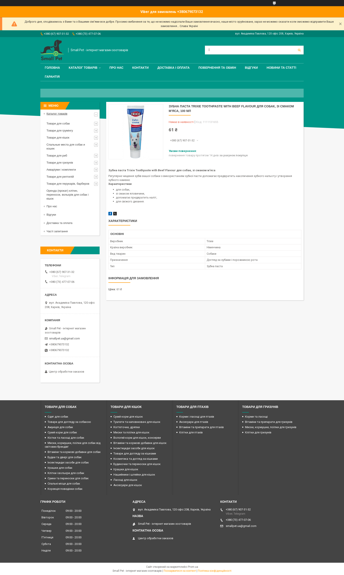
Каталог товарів (83, 67)
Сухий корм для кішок (128, 416)
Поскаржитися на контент (180, 570)
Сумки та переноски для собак (68, 478)
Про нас (116, 67)
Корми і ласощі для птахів (196, 416)
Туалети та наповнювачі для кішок (136, 422)
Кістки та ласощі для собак (66, 437)
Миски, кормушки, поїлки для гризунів (270, 427)
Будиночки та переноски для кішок (137, 464)
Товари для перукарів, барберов (68, 183)
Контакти (140, 67)
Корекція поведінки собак (65, 488)
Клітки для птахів (191, 432)
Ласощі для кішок (125, 479)
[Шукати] (299, 50)
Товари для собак (58, 123)
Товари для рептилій (60, 176)
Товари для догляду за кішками (134, 453)
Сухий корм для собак (62, 432)
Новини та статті (281, 67)
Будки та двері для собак (65, 457)
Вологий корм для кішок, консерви (137, 437)
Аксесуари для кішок (127, 485)
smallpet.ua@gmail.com (64, 338)
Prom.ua (193, 566)
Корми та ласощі (256, 416)
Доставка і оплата (174, 67)
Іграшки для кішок (125, 469)
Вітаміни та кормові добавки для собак (74, 452)
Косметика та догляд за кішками (135, 458)
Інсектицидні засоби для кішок (134, 448)
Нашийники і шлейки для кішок (134, 474)
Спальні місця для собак (64, 483)
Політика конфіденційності (214, 570)
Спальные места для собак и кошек (66, 146)
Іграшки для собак (60, 467)
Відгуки (251, 67)
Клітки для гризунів (258, 432)
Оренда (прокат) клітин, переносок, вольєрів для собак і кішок (68, 194)
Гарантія (52, 76)
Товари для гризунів (60, 162)
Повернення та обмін (217, 67)
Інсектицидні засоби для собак (68, 462)
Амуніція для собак (60, 427)
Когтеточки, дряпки (126, 427)
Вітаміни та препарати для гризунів (268, 422)
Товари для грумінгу (60, 130)
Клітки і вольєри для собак (66, 473)
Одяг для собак (58, 416)
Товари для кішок (58, 137)
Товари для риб (57, 155)
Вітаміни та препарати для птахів (201, 427)
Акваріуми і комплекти (61, 169)
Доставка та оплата (59, 223)
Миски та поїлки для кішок (131, 432)
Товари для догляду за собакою (69, 422)
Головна (52, 67)
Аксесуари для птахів (193, 422)
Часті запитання (57, 231)
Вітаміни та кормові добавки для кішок (140, 443)
